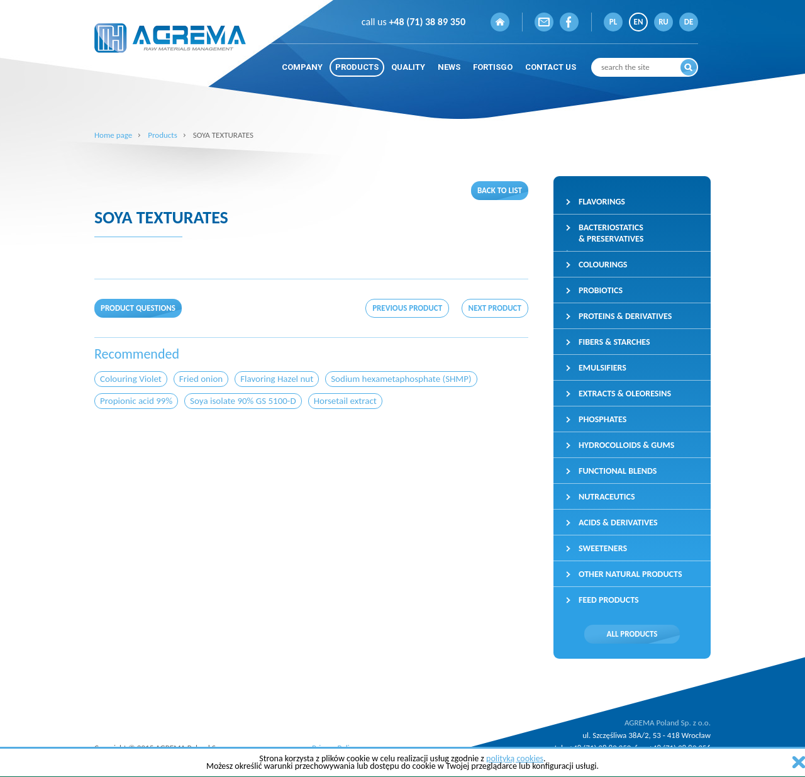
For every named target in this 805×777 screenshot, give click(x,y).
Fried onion (201, 378)
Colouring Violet (131, 378)
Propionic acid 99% (136, 400)
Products (162, 135)
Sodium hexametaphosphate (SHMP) (401, 378)
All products (632, 634)
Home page (113, 135)
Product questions (138, 308)
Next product (495, 308)
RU (663, 21)
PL (613, 21)
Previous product (407, 308)
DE (689, 21)
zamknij (798, 762)
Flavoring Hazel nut (276, 378)
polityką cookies (514, 758)
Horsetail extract (345, 400)
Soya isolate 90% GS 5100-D (243, 400)
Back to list (499, 190)
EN (638, 21)
